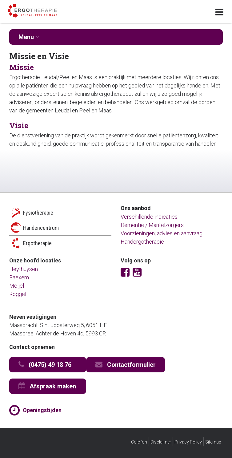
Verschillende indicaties (149, 216)
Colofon (139, 442)
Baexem (19, 277)
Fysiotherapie (38, 212)
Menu (29, 37)
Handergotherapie (142, 241)
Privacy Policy (188, 442)
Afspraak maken (47, 386)
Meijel (16, 285)
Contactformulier (125, 364)
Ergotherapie (37, 243)
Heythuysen (23, 269)
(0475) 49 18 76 (44, 364)
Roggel (17, 294)
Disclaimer (160, 442)
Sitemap (213, 442)
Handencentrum (41, 228)
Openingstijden (42, 410)
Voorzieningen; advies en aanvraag (161, 233)
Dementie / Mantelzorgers (152, 225)
